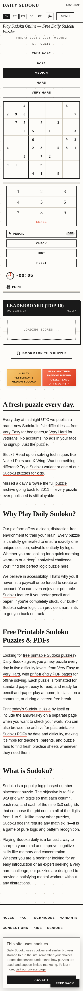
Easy (41, 62)
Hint (41, 253)
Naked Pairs (13, 461)
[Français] (14, 16)
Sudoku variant (43, 467)
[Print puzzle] (14, 287)
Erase (41, 222)
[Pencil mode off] (41, 234)
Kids (37, 928)
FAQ (23, 917)
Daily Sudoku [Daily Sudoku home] (21, 5)
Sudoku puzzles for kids (23, 473)
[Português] (39, 16)
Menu (65, 16)
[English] (6, 16)
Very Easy (41, 52)
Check (41, 243)
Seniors (55, 928)
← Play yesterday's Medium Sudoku (24, 377)
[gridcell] (8, 106)
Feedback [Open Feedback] (65, 983)
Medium (41, 72)
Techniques (43, 917)
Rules (8, 917)
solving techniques (53, 454)
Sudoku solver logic (20, 607)
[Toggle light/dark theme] (50, 16)
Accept (41, 979)
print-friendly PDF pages (51, 674)
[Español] (23, 16)
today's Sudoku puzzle (31, 709)
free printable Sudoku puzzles (48, 655)
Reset (41, 262)
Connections (15, 928)
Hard (41, 82)
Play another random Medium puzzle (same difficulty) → (59, 377)
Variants (69, 917)
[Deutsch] (31, 16)
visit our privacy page (31, 969)
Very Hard (41, 92)
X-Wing (39, 461)
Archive (73, 5)
